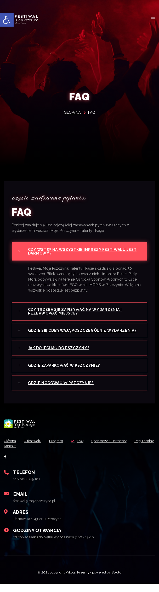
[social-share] (5, 456)
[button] (7, 20)
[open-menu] (153, 19)
